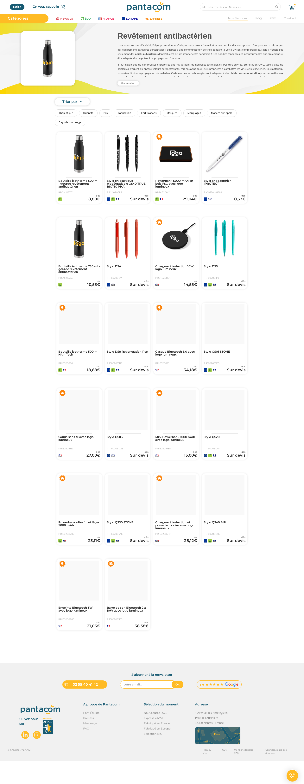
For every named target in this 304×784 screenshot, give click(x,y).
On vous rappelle (50, 6)
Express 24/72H (154, 741)
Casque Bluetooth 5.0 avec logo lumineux (172, 361)
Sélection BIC (153, 757)
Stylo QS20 (212, 448)
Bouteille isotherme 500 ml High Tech (78, 361)
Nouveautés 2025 (155, 736)
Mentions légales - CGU (244, 773)
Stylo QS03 (115, 448)
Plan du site (208, 773)
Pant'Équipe (91, 736)
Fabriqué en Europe (157, 751)
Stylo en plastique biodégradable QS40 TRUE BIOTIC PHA (123, 184)
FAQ (258, 18)
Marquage (90, 746)
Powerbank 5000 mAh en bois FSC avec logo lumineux (175, 184)
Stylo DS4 (114, 270)
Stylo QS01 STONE (218, 359)
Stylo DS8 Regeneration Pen (126, 361)
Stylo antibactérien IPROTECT (219, 183)
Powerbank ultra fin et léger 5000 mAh (77, 540)
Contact (290, 18)
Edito (17, 7)
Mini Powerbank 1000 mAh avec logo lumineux (175, 450)
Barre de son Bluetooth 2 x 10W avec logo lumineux (127, 629)
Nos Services (238, 18)
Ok (177, 707)
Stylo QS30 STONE (121, 538)
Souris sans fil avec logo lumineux (77, 450)
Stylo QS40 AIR (216, 538)
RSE (272, 18)
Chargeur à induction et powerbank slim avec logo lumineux (174, 541)
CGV (222, 773)
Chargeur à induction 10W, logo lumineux (172, 272)
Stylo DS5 (211, 270)
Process (88, 741)
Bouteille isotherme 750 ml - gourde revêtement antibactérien (78, 273)
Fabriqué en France (157, 746)
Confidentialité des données (280, 773)
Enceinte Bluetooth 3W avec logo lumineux (77, 629)
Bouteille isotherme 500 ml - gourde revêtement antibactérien (78, 184)
